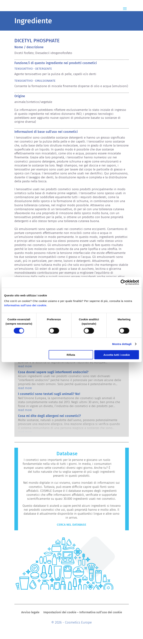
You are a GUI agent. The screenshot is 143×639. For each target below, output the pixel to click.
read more (25, 366)
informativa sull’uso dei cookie (25, 305)
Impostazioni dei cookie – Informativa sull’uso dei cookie (82, 612)
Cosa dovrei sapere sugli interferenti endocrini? (53, 372)
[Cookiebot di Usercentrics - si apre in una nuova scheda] (123, 282)
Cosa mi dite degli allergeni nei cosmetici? (49, 416)
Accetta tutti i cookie (116, 354)
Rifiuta (71, 354)
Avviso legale (30, 612)
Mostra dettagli (121, 343)
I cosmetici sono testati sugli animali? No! (49, 394)
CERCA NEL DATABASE (71, 525)
